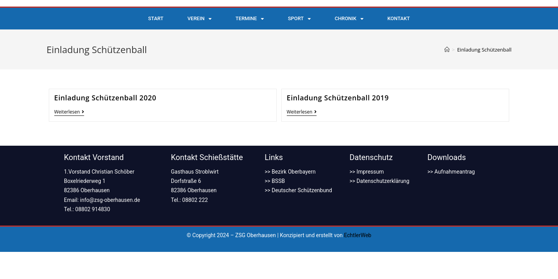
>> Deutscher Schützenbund (298, 190)
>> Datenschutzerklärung (379, 181)
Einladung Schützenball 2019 (338, 97)
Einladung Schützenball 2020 (105, 97)
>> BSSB (275, 181)
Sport (299, 18)
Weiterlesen (69, 112)
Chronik (349, 18)
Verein (200, 18)
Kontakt (399, 18)
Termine (250, 18)
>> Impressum (367, 172)
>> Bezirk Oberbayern (290, 172)
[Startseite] (447, 49)
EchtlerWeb (358, 235)
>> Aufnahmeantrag (451, 172)
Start (155, 18)
